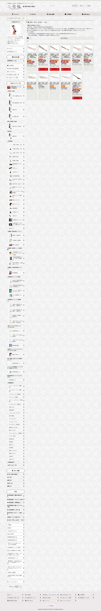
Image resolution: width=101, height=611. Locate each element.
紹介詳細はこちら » (13, 41)
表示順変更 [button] (64, 38)
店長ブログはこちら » (14, 43)
